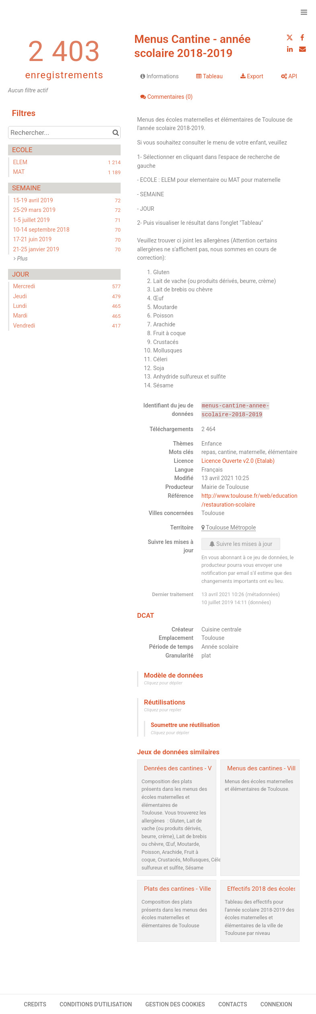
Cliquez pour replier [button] (162, 710)
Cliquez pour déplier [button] (163, 683)
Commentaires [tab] (166, 97)
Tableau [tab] (209, 76)
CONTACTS (232, 1004)
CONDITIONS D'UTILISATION (96, 1004)
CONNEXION (276, 1004)
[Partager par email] (302, 49)
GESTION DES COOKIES (175, 1004)
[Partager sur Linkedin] (289, 49)
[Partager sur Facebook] (302, 37)
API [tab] (289, 76)
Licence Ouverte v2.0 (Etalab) (238, 461)
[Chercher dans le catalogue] (116, 132)
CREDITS (35, 1004)
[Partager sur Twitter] (289, 37)
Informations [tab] (159, 76)
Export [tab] (251, 76)
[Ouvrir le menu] (304, 12)
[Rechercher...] (64, 132)
